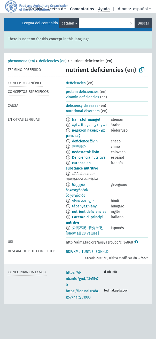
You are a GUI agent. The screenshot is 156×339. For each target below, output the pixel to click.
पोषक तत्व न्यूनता (84, 201)
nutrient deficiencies (89, 211)
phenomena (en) (21, 61)
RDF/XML (73, 251)
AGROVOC (34, 8)
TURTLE (87, 251)
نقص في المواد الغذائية (89, 125)
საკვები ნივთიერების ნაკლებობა (77, 190)
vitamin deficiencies (82, 97)
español (140, 8)
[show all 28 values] (82, 233)
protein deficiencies (82, 92)
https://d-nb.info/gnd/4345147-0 (83, 278)
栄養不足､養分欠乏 (87, 228)
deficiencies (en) (53, 61)
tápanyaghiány (84, 206)
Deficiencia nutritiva (89, 157)
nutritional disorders (83, 111)
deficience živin (85, 141)
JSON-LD (101, 251)
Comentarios (82, 8)
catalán (68, 23)
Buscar (143, 23)
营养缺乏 (79, 146)
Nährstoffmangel (86, 119)
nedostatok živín (85, 152)
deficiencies (76, 83)
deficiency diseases (82, 105)
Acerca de (56, 8)
